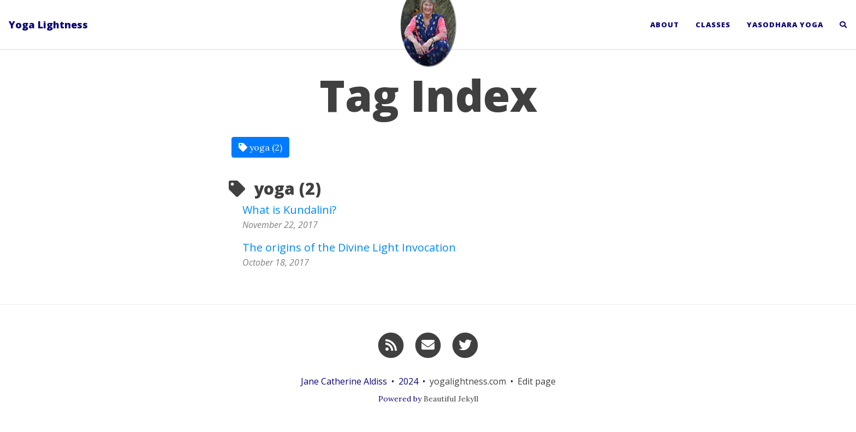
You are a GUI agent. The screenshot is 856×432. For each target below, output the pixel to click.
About (664, 24)
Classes (713, 24)
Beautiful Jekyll (451, 399)
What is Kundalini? (289, 209)
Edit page (537, 381)
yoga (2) (260, 147)
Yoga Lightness (48, 24)
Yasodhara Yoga (785, 24)
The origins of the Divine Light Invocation (349, 247)
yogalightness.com (468, 381)
